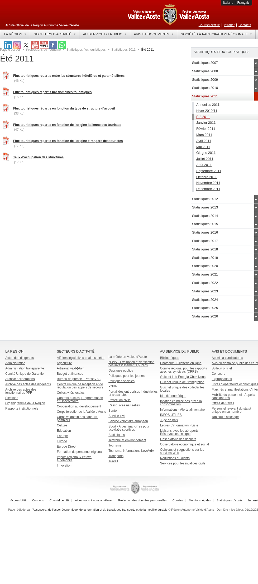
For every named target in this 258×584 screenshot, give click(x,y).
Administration (15, 363)
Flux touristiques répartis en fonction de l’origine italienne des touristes (67, 125)
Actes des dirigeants (19, 358)
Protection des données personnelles (142, 500)
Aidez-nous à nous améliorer (93, 500)
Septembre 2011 (208, 171)
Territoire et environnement (127, 440)
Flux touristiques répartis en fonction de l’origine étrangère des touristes (68, 141)
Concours (218, 374)
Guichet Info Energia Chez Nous (183, 377)
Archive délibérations (20, 379)
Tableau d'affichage (225, 417)
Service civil (116, 416)
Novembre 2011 (208, 183)
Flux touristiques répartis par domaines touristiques (52, 92)
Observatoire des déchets (178, 439)
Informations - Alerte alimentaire (182, 409)
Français (243, 2)
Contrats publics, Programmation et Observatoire (80, 399)
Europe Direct (66, 446)
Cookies (178, 500)
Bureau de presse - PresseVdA (79, 379)
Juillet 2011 (204, 159)
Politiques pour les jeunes (126, 376)
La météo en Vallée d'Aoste (127, 357)
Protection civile (119, 400)
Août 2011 (204, 165)
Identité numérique (173, 396)
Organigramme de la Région (25, 403)
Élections (11, 398)
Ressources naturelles (124, 405)
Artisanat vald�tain (70, 368)
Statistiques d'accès (230, 500)
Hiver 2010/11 (206, 111)
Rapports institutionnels (21, 408)
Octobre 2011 (206, 177)
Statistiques (116, 435)
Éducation (64, 431)
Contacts (244, 25)
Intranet (229, 25)
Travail (113, 461)
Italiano (228, 2)
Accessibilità (18, 500)
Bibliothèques (169, 358)
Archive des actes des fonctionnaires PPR (20, 391)
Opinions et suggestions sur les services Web (182, 451)
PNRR (112, 386)
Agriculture (64, 363)
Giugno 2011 (206, 153)
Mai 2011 (203, 147)
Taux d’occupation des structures (38, 157)
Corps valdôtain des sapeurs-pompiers (77, 418)
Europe (62, 441)
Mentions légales (200, 500)
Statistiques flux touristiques (86, 49)
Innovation (64, 465)
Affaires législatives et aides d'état (80, 358)
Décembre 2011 (208, 189)
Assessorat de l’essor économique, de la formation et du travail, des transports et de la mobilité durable (100, 509)
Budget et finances (70, 374)
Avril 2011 (203, 141)
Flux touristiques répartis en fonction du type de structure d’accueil (64, 108)
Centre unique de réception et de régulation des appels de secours (80, 385)
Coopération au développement (79, 406)
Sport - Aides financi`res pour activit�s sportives (128, 428)
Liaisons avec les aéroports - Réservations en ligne (180, 432)
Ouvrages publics (120, 370)
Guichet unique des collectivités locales (182, 389)
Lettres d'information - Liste (179, 425)
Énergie (62, 436)
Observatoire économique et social (184, 444)
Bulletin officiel (222, 368)
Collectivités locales (71, 393)
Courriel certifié (209, 25)
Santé (112, 410)
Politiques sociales (121, 381)
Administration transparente (24, 368)
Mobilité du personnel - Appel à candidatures (233, 396)
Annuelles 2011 (207, 105)
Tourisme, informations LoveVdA (131, 451)
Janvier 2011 (206, 123)
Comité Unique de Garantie (24, 374)
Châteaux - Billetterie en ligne (181, 363)
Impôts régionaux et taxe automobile (74, 458)
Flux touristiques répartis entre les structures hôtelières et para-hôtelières (69, 76)
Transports (115, 456)
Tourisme (114, 445)
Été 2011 (203, 117)
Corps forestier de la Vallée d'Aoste (81, 412)
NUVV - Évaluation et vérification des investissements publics (131, 363)
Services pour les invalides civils (182, 463)
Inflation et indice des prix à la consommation (181, 402)
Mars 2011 (204, 135)
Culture (62, 425)
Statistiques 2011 (123, 49)
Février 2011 (205, 129)
